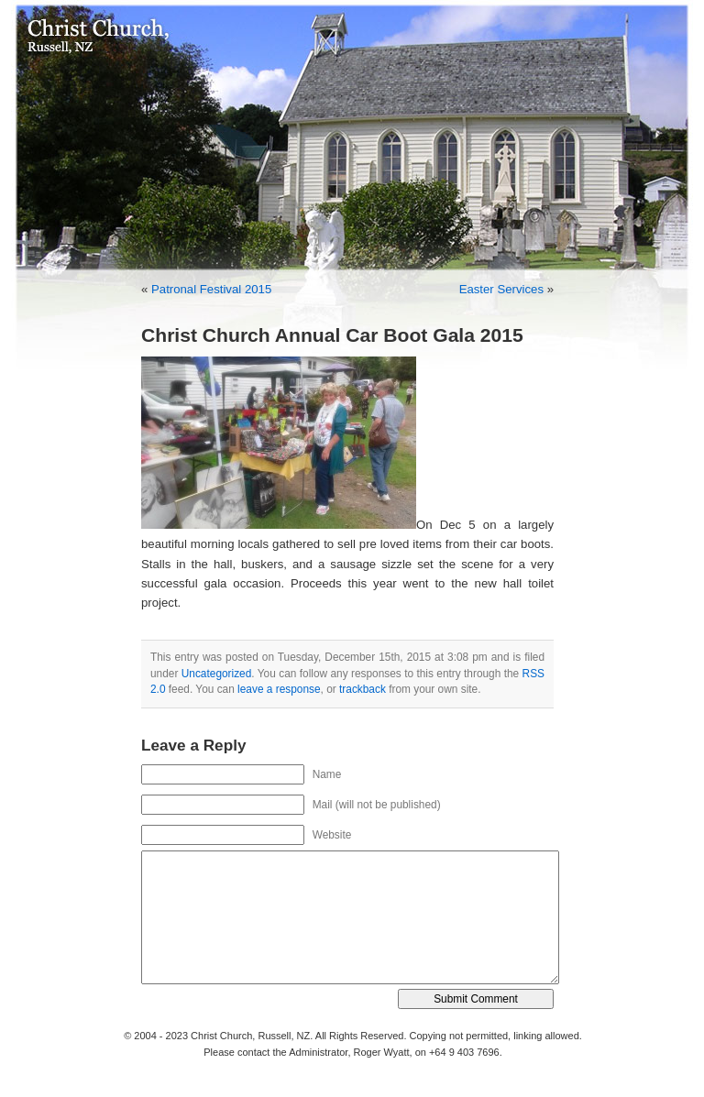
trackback (362, 689)
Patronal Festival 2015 (211, 289)
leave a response (278, 689)
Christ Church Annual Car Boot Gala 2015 (332, 335)
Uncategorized (217, 673)
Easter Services (501, 289)
